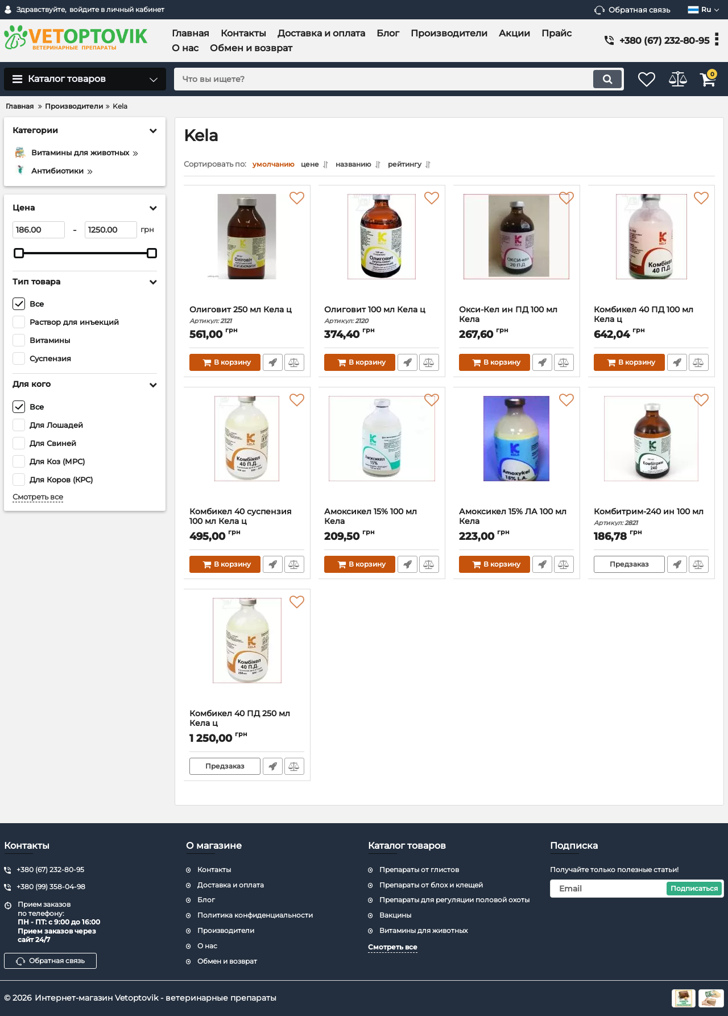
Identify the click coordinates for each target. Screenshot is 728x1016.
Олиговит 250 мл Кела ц (247, 318)
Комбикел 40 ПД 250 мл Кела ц (247, 726)
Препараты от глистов (419, 869)
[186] (39, 229)
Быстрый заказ (272, 365)
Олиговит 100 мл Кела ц (382, 318)
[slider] (19, 253)
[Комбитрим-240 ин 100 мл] (651, 453)
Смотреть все (38, 497)
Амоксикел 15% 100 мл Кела (382, 524)
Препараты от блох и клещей (431, 885)
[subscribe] (637, 888)
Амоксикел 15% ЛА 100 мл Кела (517, 524)
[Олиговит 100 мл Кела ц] (382, 251)
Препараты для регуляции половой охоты (454, 899)
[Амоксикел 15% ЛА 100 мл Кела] (517, 453)
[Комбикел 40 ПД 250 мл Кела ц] (247, 655)
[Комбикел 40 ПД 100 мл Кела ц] (651, 251)
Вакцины (395, 915)
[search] (385, 79)
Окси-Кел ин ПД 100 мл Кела (517, 322)
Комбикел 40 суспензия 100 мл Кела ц (247, 524)
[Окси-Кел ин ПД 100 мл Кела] (517, 251)
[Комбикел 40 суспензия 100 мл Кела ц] (247, 453)
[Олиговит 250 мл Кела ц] (247, 251)
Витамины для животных (423, 930)
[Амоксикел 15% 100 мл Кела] (382, 453)
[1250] (111, 229)
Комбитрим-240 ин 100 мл (651, 520)
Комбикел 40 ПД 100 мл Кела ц (651, 322)
